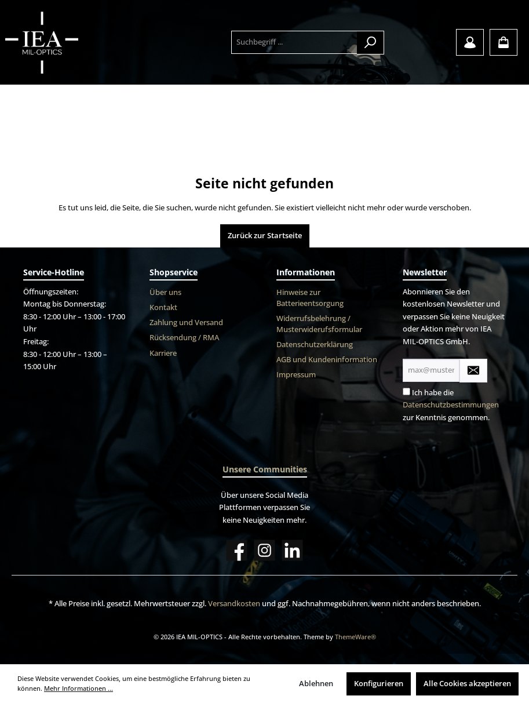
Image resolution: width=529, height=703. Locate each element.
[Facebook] (237, 550)
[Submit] (473, 371)
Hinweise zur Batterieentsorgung (310, 297)
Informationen (305, 272)
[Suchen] (370, 42)
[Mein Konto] (470, 42)
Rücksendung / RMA (184, 338)
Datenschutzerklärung (314, 344)
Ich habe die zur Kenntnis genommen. (451, 405)
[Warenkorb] (503, 42)
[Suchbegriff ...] (294, 42)
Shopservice (173, 272)
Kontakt (163, 307)
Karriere (163, 353)
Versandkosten (234, 604)
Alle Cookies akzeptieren (467, 684)
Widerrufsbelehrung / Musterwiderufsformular (319, 324)
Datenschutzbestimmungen (451, 405)
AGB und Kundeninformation (326, 360)
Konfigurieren (378, 684)
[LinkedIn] (292, 550)
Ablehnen (316, 684)
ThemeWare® (355, 636)
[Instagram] (264, 550)
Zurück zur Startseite (265, 236)
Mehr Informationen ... (78, 688)
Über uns (165, 292)
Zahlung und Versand (186, 322)
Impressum (296, 375)
